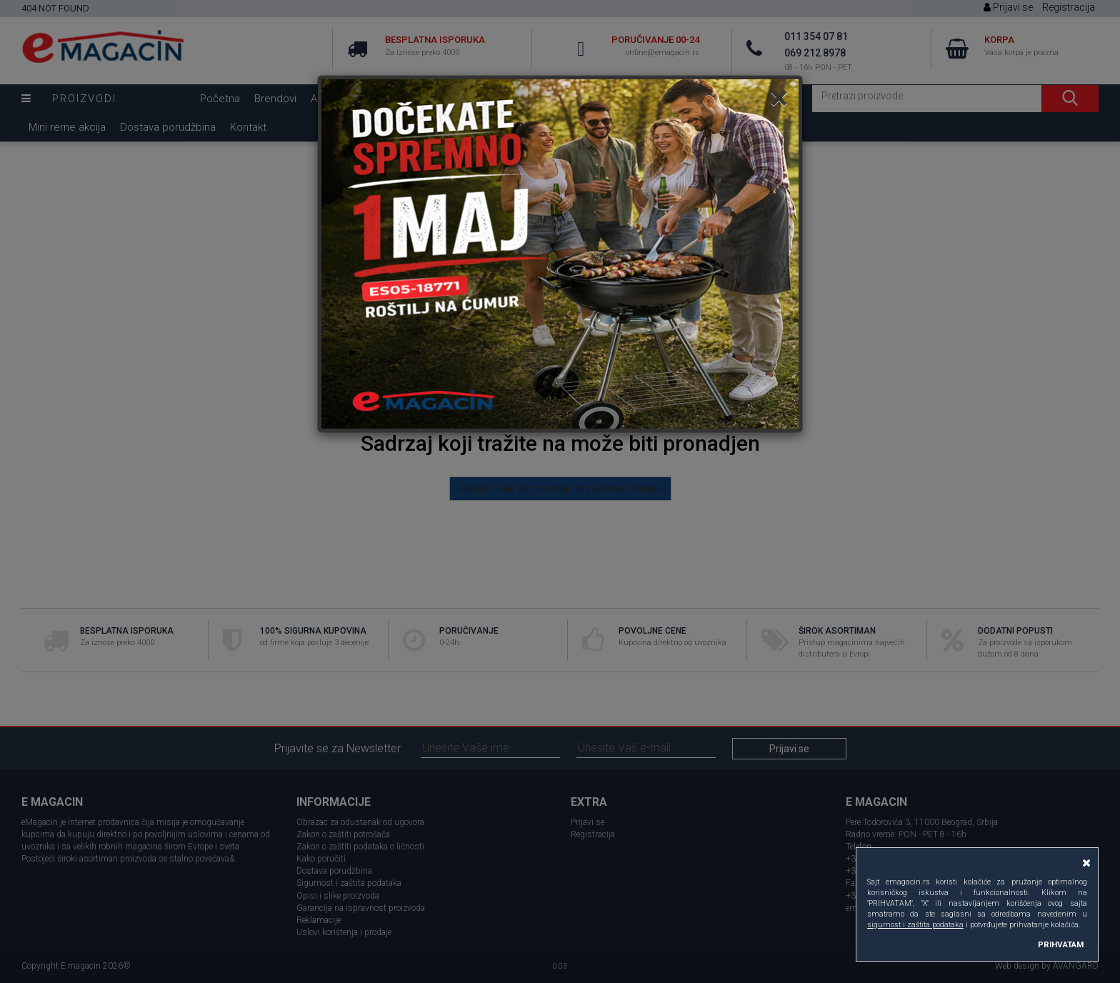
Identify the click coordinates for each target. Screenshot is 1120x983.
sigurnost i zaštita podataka (915, 924)
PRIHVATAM (1061, 944)
